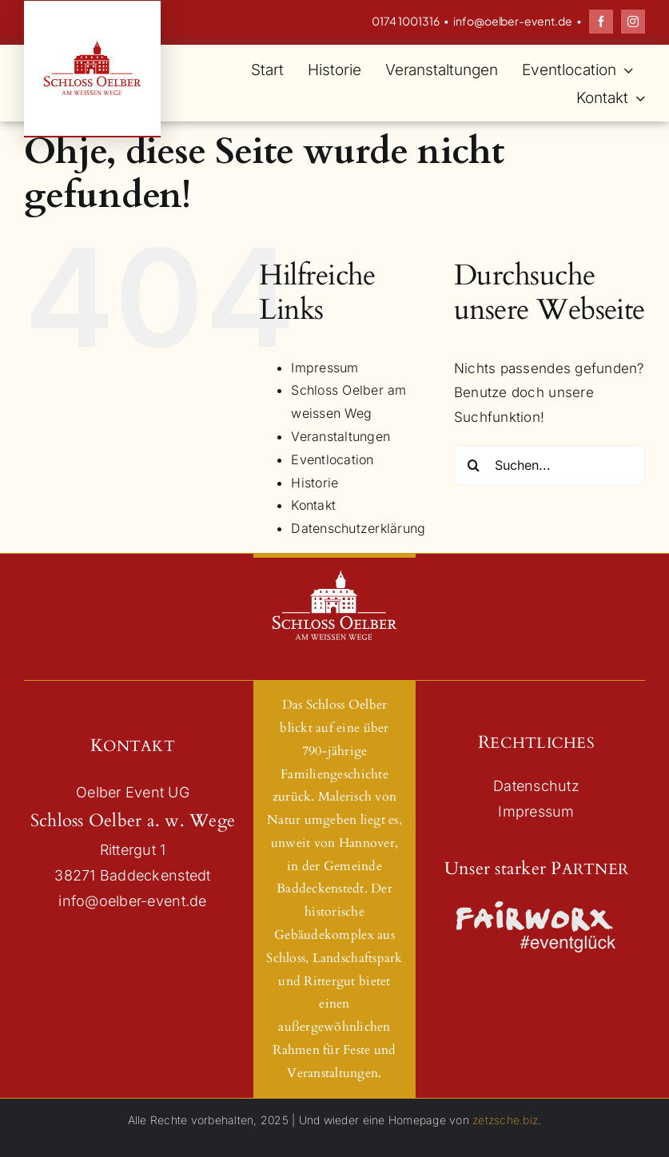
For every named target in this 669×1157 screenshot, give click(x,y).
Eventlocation (332, 459)
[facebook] (601, 22)
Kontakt (313, 505)
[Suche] (474, 465)
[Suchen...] (549, 465)
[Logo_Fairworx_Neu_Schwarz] (536, 906)
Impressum (324, 368)
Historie (314, 483)
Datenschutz (536, 785)
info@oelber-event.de (512, 21)
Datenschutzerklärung (358, 528)
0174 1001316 (406, 21)
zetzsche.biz (505, 1120)
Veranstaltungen (340, 436)
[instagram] (633, 22)
